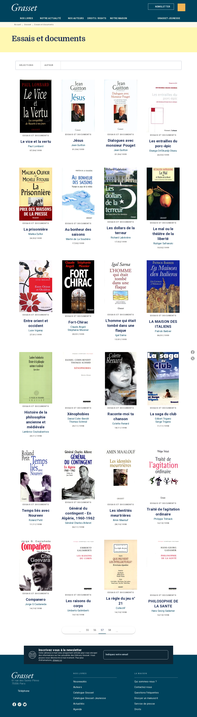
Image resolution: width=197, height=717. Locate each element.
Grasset (27, 25)
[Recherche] (181, 7)
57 (102, 630)
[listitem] (14, 704)
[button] (161, 7)
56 (94, 630)
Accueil (17, 25)
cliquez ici (57, 660)
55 (87, 630)
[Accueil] (25, 7)
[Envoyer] (164, 655)
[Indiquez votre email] (132, 654)
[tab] (15, 18)
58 (109, 630)
